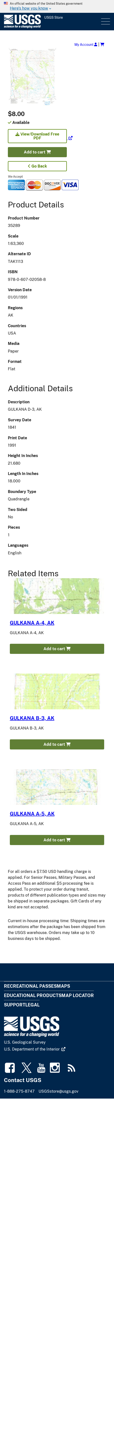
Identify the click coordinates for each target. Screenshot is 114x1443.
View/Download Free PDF (37, 136)
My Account (85, 44)
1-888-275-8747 (19, 1091)
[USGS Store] (52, 22)
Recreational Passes (30, 986)
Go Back (37, 166)
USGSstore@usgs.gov (58, 1091)
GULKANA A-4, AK (32, 623)
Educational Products (32, 995)
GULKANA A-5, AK (32, 814)
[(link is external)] (40, 138)
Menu (105, 21)
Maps (63, 986)
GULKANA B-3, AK (32, 718)
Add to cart (37, 152)
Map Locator (77, 995)
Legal (32, 1004)
